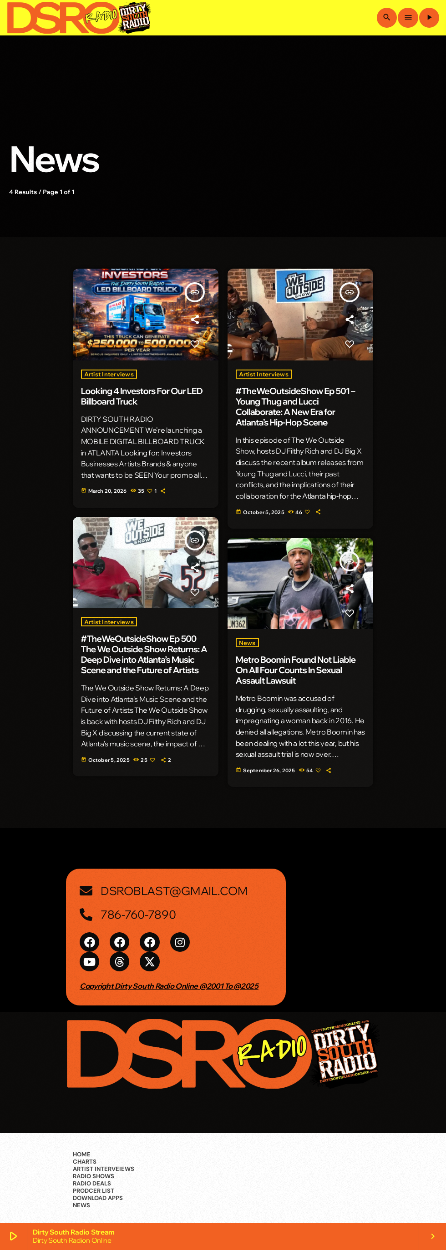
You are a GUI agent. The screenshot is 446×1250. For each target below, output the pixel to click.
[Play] (429, 18)
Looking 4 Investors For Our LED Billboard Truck (142, 396)
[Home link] (79, 18)
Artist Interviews (109, 374)
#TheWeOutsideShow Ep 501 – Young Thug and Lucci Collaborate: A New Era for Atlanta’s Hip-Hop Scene (295, 406)
